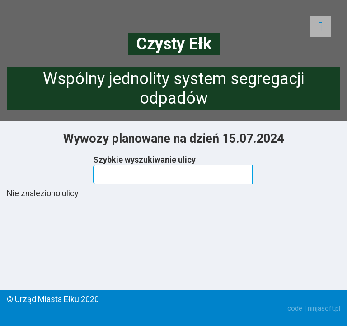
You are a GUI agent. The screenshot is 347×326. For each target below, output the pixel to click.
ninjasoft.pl (324, 308)
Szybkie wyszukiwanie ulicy (144, 159)
